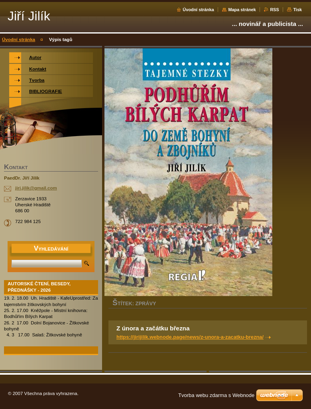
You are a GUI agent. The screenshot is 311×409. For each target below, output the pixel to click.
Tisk (297, 9)
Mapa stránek (242, 9)
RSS (274, 9)
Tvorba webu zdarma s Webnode (216, 395)
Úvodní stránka (198, 9)
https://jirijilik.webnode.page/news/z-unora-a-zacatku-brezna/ (190, 337)
